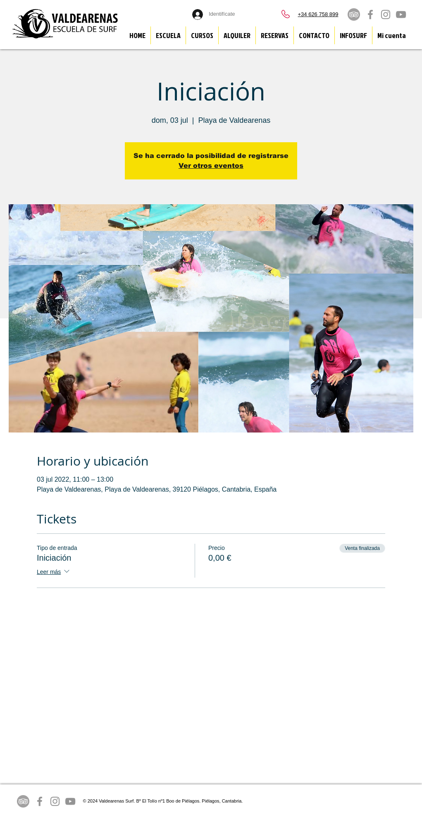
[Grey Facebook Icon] (370, 14)
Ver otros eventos (211, 165)
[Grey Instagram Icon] (385, 14)
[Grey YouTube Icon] (401, 14)
